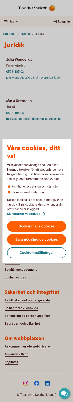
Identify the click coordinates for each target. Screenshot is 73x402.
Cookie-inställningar (36, 252)
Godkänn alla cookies (36, 226)
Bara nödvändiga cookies (36, 239)
